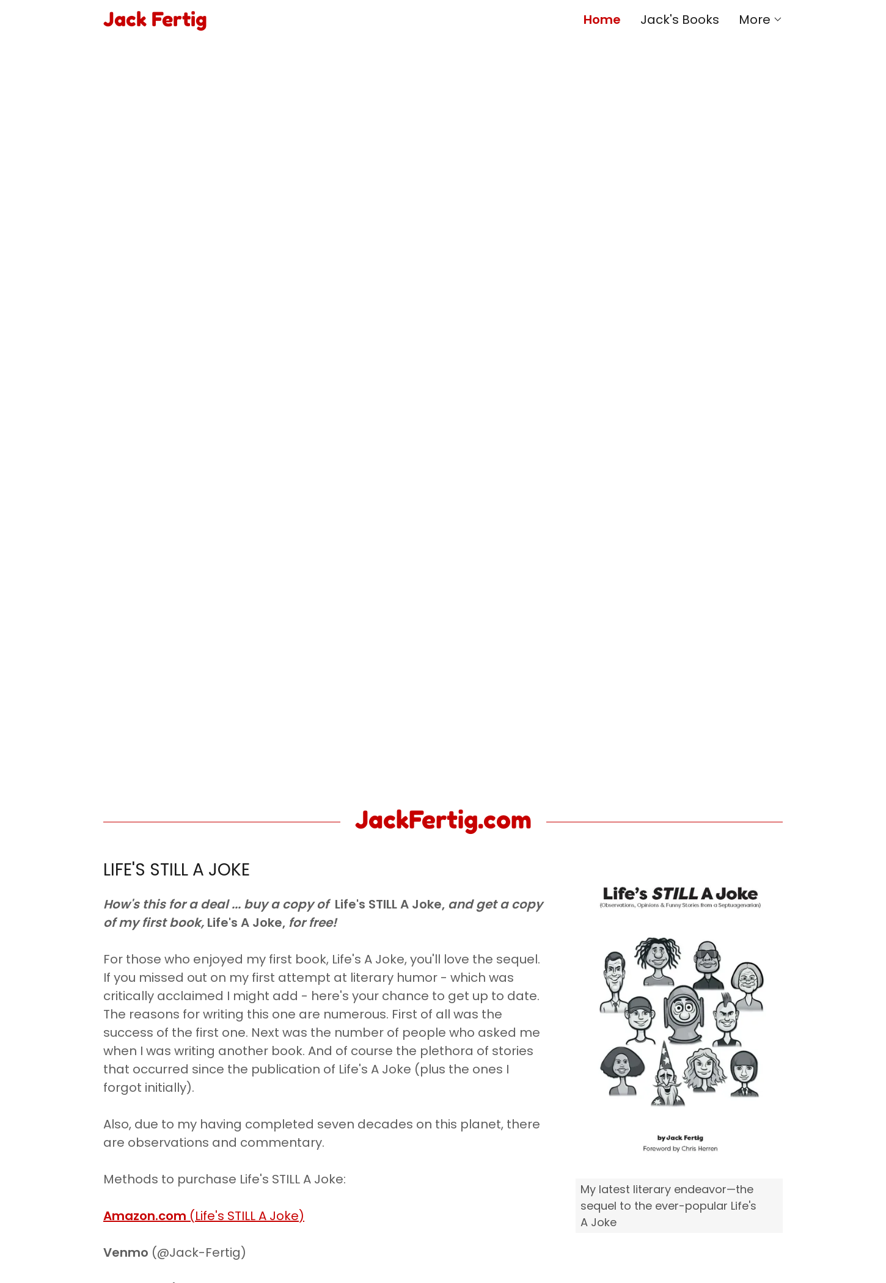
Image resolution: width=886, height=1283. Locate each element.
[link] (273, 22)
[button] (761, 19)
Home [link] (602, 19)
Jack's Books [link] (679, 19)
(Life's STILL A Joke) (203, 1215)
